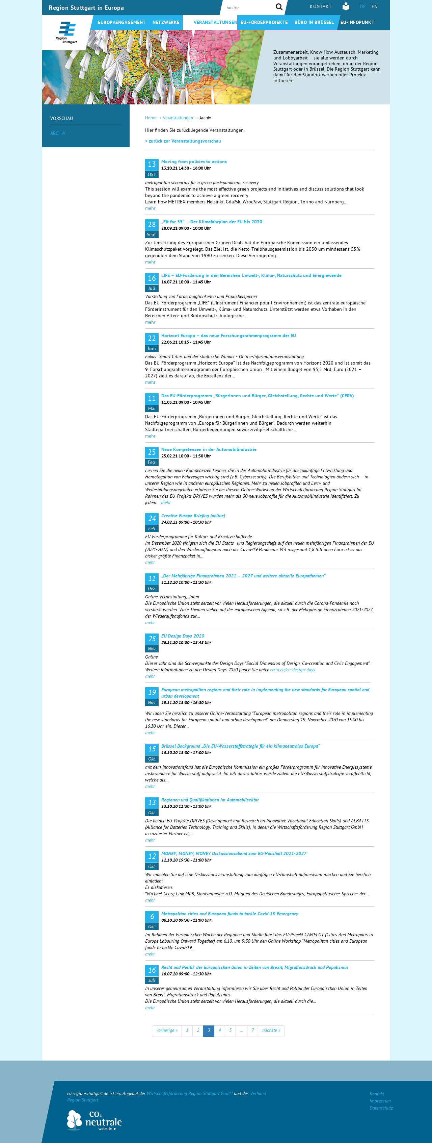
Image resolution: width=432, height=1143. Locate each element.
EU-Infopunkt (357, 23)
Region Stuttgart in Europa (86, 8)
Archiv (57, 134)
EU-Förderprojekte (264, 23)
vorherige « (167, 1031)
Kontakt (321, 7)
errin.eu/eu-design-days (292, 670)
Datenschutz (381, 1109)
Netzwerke (166, 23)
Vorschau (61, 119)
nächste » (271, 1031)
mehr (150, 209)
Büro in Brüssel (314, 23)
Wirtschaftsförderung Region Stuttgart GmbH (190, 1094)
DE (363, 7)
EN (375, 7)
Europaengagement (122, 23)
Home (151, 118)
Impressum (380, 1101)
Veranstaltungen (215, 23)
